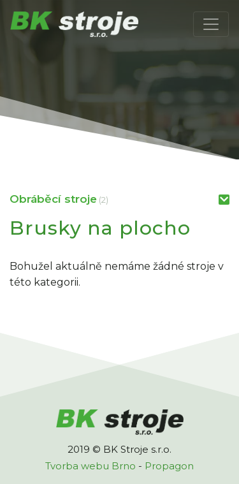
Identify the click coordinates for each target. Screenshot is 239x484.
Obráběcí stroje (53, 199)
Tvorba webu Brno (90, 466)
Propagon (169, 466)
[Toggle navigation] (211, 24)
